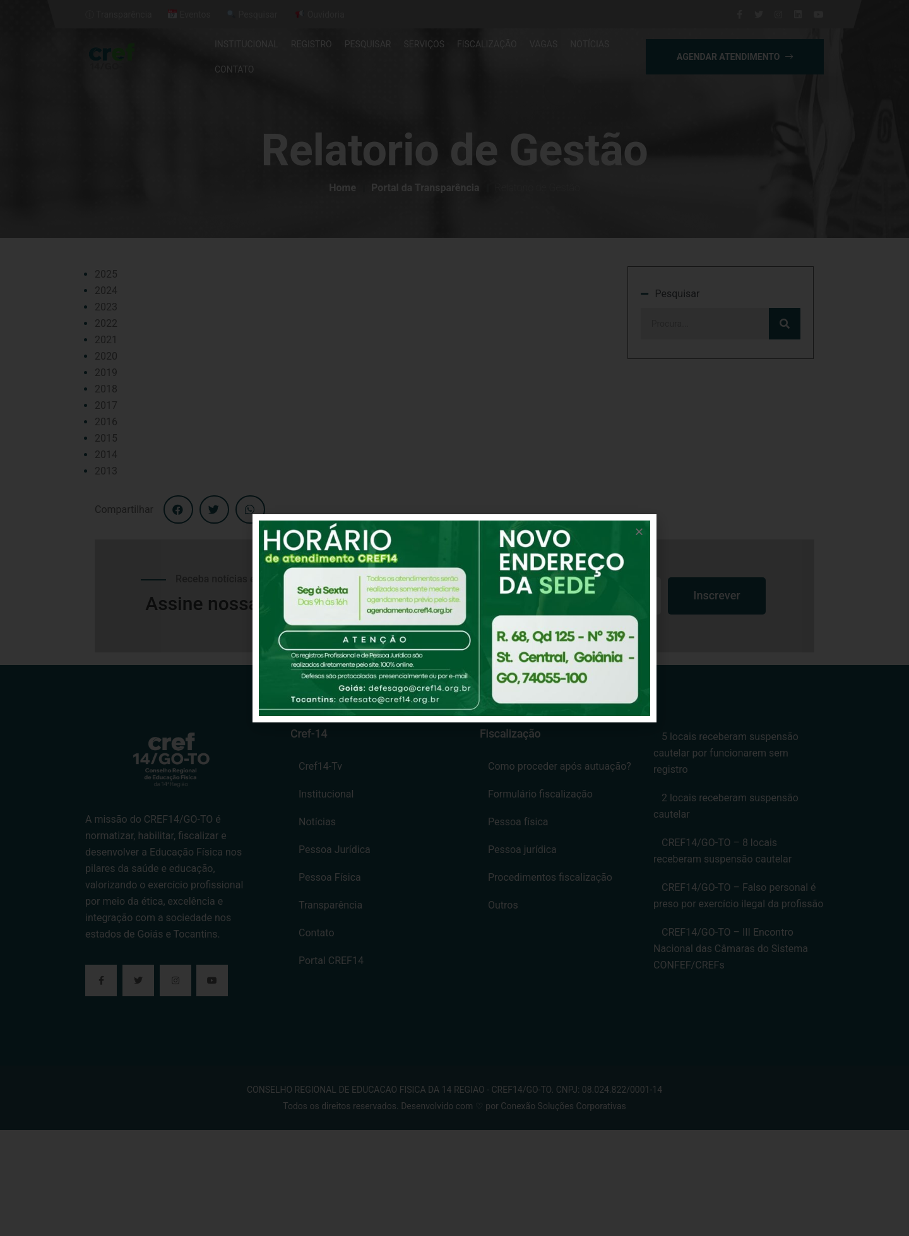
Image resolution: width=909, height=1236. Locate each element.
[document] (454, 618)
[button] (639, 531)
